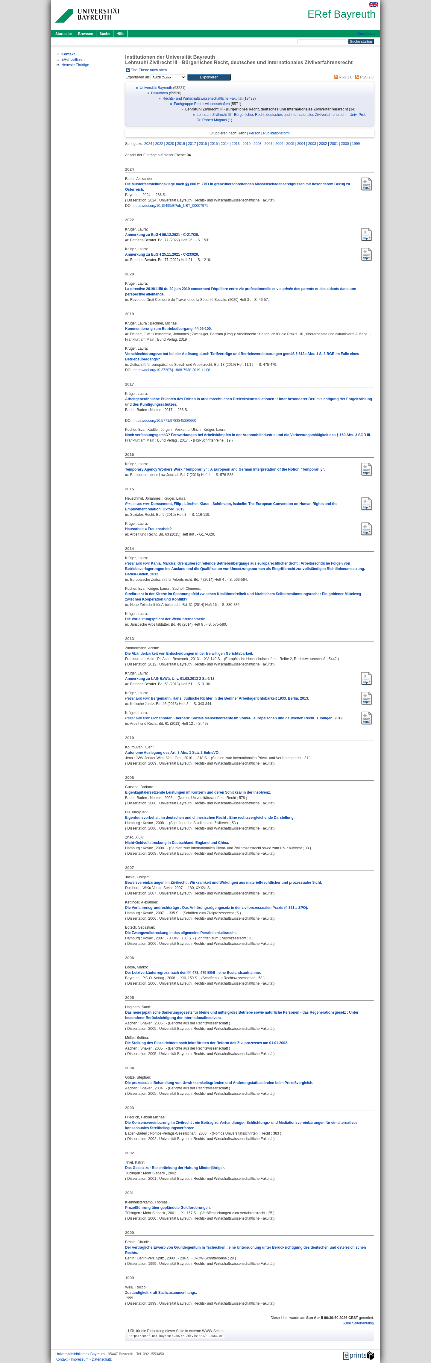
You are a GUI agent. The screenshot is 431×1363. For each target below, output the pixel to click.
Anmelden (366, 34)
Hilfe (120, 34)
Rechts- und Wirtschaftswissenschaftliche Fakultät (202, 98)
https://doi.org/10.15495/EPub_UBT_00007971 (170, 206)
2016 (203, 144)
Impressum (80, 1359)
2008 (258, 144)
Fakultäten (159, 93)
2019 (181, 144)
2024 (148, 144)
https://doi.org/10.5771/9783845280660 (164, 421)
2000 (345, 144)
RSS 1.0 (342, 77)
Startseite (63, 34)
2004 (301, 144)
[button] (209, 77)
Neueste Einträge (75, 65)
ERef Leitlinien (72, 59)
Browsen (85, 34)
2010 (247, 144)
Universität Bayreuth (156, 88)
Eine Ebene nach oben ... (150, 70)
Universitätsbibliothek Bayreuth (80, 1354)
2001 (334, 144)
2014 (225, 144)
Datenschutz (102, 1359)
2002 (323, 144)
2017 (192, 144)
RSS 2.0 (363, 77)
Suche (104, 34)
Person (254, 133)
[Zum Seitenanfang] (358, 1323)
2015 (214, 144)
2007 (269, 144)
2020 (170, 144)
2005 (290, 144)
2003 (312, 144)
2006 (279, 144)
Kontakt (62, 1359)
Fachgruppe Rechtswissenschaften (202, 104)
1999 (356, 144)
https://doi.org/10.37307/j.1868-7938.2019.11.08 (171, 370)
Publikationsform (276, 133)
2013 (236, 144)
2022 (159, 144)
